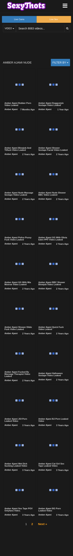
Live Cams (19, 19)
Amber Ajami (11, 109)
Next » (42, 524)
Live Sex (54, 19)
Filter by (60, 62)
